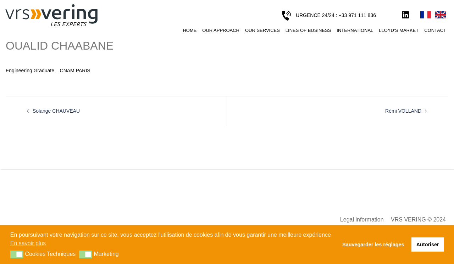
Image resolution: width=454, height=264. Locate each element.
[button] (16, 254)
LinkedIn (405, 15)
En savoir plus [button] (28, 243)
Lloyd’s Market (399, 30)
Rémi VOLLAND (403, 111)
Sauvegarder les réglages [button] (373, 244)
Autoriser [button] (427, 244)
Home (189, 30)
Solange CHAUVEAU (56, 111)
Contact (435, 30)
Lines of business (308, 30)
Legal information (362, 220)
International (355, 30)
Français (425, 15)
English (440, 15)
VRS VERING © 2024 (418, 220)
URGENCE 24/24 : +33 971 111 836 (336, 15)
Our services (262, 30)
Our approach (220, 30)
